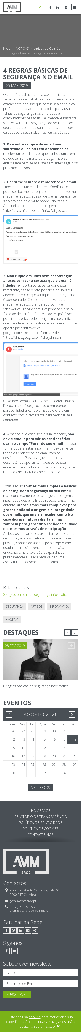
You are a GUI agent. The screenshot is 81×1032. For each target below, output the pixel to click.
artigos (37, 606)
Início (6, 48)
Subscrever (16, 994)
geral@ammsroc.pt (23, 901)
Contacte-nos (40, 834)
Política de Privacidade (40, 822)
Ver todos (40, 787)
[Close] (58, 1027)
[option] (40, 652)
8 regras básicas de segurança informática (35, 594)
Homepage (40, 810)
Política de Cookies (41, 828)
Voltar (12, 620)
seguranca (14, 606)
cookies (35, 1017)
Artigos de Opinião (47, 48)
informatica (59, 606)
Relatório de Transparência (40, 816)
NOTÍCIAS (22, 48)
